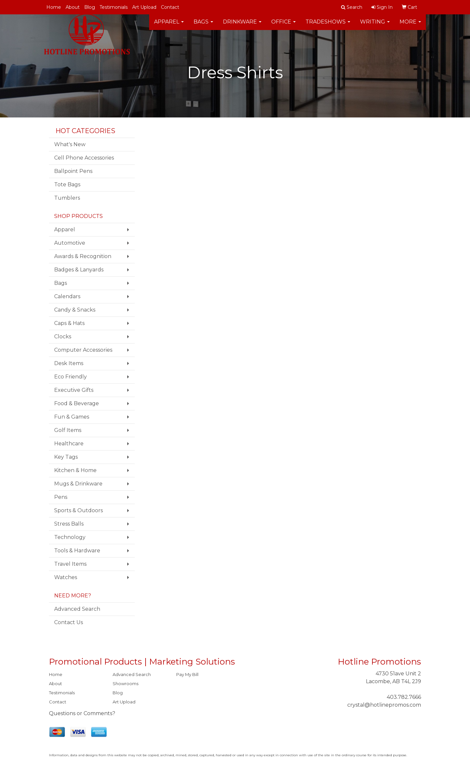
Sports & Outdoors (78, 510)
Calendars (67, 296)
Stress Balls (69, 524)
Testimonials (114, 7)
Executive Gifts (73, 390)
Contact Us (68, 622)
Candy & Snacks (74, 310)
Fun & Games (71, 417)
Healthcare (69, 443)
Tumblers (67, 198)
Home (53, 7)
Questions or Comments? (82, 713)
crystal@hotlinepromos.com (384, 705)
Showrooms (125, 683)
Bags (203, 26)
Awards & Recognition (82, 256)
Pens (60, 497)
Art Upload (144, 7)
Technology (70, 537)
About (73, 7)
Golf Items (67, 430)
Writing (375, 26)
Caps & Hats (69, 323)
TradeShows (328, 26)
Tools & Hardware (77, 550)
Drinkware (242, 26)
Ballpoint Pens (73, 171)
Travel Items (70, 564)
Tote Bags (67, 184)
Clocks (62, 336)
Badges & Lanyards (78, 270)
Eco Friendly (70, 377)
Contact (170, 7)
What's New (70, 144)
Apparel (169, 26)
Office (283, 26)
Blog (89, 7)
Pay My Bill (187, 674)
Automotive (69, 243)
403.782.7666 (404, 697)
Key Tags (66, 457)
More (410, 26)
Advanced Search (77, 609)
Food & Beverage (76, 403)
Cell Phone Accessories (84, 158)
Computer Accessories (83, 350)
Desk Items (68, 363)
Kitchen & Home (75, 470)
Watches (65, 577)
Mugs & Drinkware (78, 484)
